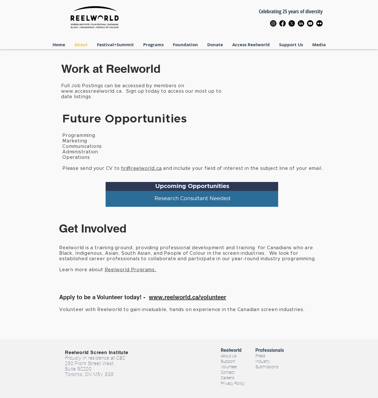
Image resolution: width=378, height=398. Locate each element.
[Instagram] (273, 23)
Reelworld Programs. (130, 269)
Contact (227, 372)
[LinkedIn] (301, 23)
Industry (262, 361)
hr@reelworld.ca (141, 168)
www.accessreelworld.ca (91, 91)
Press (260, 356)
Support (228, 361)
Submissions (266, 366)
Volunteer (229, 366)
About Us (229, 356)
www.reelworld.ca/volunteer (187, 297)
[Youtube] (310, 23)
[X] (292, 23)
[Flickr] (319, 23)
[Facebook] (282, 23)
